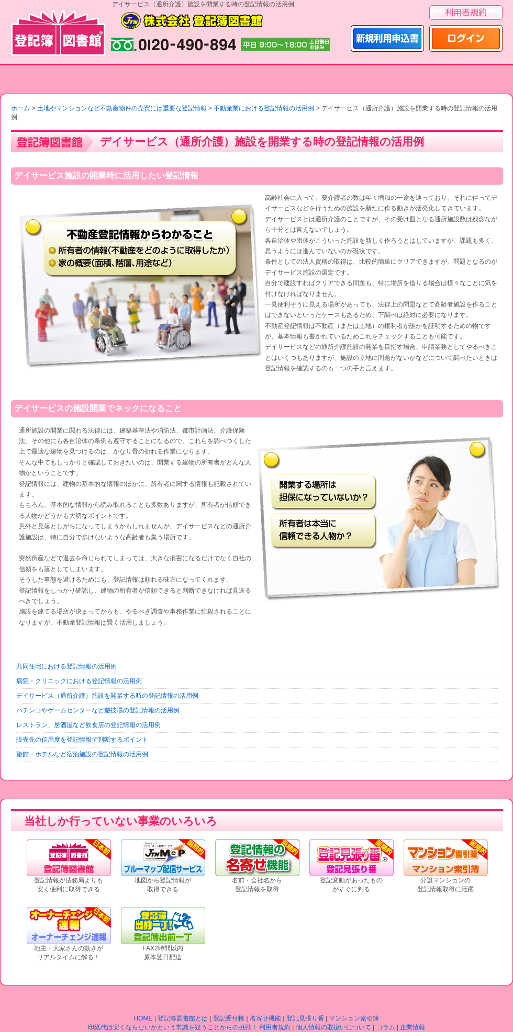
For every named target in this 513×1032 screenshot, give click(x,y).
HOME (143, 1018)
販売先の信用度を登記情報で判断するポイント (82, 739)
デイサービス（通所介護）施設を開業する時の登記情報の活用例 (107, 695)
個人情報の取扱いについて (333, 1027)
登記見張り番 (305, 1018)
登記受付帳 (228, 1018)
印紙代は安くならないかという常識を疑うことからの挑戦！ (173, 1027)
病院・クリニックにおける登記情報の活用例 (79, 681)
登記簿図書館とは (183, 1018)
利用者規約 (275, 1027)
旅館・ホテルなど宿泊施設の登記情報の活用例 (82, 754)
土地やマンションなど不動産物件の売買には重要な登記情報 (122, 108)
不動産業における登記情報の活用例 (264, 108)
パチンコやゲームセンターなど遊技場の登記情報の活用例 (98, 710)
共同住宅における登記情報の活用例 (66, 666)
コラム (385, 1027)
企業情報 (412, 1027)
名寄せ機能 (265, 1018)
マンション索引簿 (354, 1018)
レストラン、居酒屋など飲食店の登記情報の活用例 (88, 725)
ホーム (20, 108)
